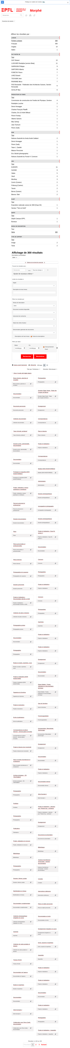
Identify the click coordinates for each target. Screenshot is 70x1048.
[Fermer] (68, 2)
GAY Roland (34, 60)
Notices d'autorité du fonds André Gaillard (34, 138)
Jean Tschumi (34, 125)
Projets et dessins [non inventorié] (22, 747)
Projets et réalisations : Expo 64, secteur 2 (46, 532)
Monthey (34, 179)
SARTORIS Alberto (34, 69)
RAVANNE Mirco (34, 82)
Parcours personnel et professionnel (19, 504)
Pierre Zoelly (34, 128)
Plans (14, 531)
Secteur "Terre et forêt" (34, 208)
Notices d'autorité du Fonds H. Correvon (34, 157)
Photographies (42, 378)
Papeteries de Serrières (19, 692)
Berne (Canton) (34, 191)
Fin (29, 345)
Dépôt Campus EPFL (34, 219)
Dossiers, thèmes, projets (20, 878)
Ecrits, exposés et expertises (45, 942)
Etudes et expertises (18, 985)
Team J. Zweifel (34, 147)
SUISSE (34, 170)
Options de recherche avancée (35, 262)
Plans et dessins (42, 431)
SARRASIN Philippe (34, 66)
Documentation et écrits (44, 916)
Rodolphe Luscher (34, 103)
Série (34, 232)
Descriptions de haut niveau (22, 336)
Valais (34, 173)
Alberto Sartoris (34, 119)
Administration (42, 481)
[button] (30, 15)
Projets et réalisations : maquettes (47, 1030)
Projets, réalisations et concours (21, 841)
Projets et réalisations (43, 443)
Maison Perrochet (34, 150)
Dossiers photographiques (45, 493)
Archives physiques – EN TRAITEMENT (20, 776)
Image (34, 243)
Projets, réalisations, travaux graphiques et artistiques (20, 488)
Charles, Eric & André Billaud (34, 113)
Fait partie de (15, 54)
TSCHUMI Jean (34, 78)
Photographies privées (19, 625)
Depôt (13, 212)
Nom (12, 132)
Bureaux (34, 222)
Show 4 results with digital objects (21, 373)
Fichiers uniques (34, 41)
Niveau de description (18, 226)
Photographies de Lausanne (20, 572)
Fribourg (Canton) (34, 185)
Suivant (43, 1044)
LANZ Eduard (34, 75)
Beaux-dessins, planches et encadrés (20, 379)
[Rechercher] (10, 15)
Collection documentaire (19, 418)
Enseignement (42, 406)
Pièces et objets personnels (45, 904)
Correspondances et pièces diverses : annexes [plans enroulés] (22, 730)
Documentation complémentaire (21, 903)
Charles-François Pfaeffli (34, 109)
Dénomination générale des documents (23, 329)
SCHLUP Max (34, 90)
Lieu (12, 161)
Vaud (34, 176)
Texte (34, 246)
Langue (13, 38)
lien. (44, 2)
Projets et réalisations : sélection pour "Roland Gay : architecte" (46, 807)
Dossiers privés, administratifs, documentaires (21, 444)
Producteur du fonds (18, 94)
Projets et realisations (43, 1005)
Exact (46, 349)
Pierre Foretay (34, 116)
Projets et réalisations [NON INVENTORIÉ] (20, 677)
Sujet (13, 199)
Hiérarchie (32, 365)
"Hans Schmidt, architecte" (20, 431)
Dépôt (14, 282)
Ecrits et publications (18, 717)
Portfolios (15, 803)
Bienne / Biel (34, 194)
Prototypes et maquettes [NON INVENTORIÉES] (21, 472)
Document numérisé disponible (21, 309)
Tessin (34, 188)
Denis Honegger (34, 106)
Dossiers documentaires (19, 519)
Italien (34, 50)
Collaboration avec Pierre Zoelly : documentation (22, 1023)
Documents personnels (19, 406)
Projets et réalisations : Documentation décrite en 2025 (21, 598)
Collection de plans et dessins (21, 613)
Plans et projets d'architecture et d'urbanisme (21, 760)
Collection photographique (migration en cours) (20, 917)
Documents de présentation (45, 835)
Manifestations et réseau (19, 891)
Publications (16, 828)
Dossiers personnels (18, 584)
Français (34, 44)
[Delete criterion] (47, 270)
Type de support (16, 237)
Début (16, 345)
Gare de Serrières (42, 703)
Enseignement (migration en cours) (47, 929)
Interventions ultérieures (44, 891)
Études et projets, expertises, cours (22, 663)
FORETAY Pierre (34, 72)
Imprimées (41, 622)
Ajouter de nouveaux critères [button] (22, 274)
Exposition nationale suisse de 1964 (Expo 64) (34, 205)
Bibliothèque (41, 847)
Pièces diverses (17, 559)
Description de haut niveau (20, 289)
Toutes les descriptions (38, 336)
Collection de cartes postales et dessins (21, 945)
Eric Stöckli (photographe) (34, 153)
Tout (12, 57)
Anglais (34, 47)
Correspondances (42, 418)
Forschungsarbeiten (43, 716)
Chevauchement (49, 347)
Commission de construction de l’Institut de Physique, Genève (34, 100)
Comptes (40, 879)
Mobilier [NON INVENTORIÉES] (46, 468)
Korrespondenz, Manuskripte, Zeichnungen (46, 729)
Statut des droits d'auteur (19, 323)
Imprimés (15, 931)
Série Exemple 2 (17, 1010)
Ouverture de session (8, 21)
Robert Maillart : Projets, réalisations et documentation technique (46, 686)
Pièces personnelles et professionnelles (19, 545)
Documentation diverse (44, 781)
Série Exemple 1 (42, 794)
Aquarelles (41, 955)
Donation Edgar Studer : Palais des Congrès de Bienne (47, 391)
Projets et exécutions (18, 705)
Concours (40, 559)
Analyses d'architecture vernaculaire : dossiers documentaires (44, 861)
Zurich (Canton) (34, 182)
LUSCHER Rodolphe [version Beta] (34, 63)
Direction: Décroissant (49, 369)
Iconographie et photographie (46, 506)
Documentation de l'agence (20, 972)
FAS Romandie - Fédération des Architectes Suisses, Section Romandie (34, 86)
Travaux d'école (17, 960)
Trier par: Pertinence (33, 369)
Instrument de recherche (19, 316)
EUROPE (34, 167)
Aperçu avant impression (19, 365)
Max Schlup (34, 122)
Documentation (17, 393)
